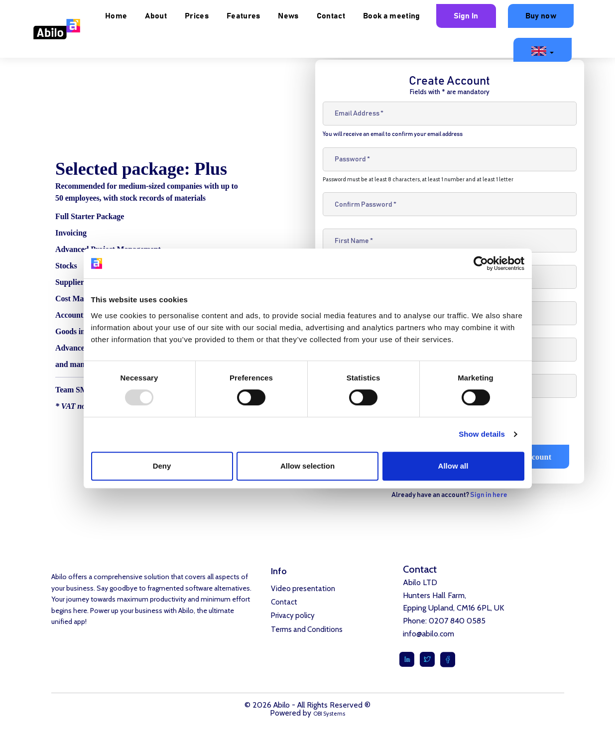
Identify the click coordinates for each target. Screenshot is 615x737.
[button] (542, 50)
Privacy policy (293, 618)
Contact (416, 16)
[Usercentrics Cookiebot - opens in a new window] (480, 263)
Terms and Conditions (307, 632)
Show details (482, 434)
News (374, 16)
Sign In (551, 16)
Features (329, 16)
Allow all (453, 466)
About (242, 16)
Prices (282, 16)
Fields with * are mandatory (450, 92)
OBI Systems (330, 713)
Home (202, 16)
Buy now (468, 49)
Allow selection (307, 466)
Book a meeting (477, 16)
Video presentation (303, 589)
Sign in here (488, 494)
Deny (162, 466)
